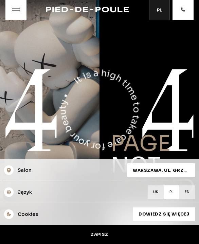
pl (171, 192)
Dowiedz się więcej (164, 214)
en (187, 192)
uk (155, 192)
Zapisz (99, 234)
